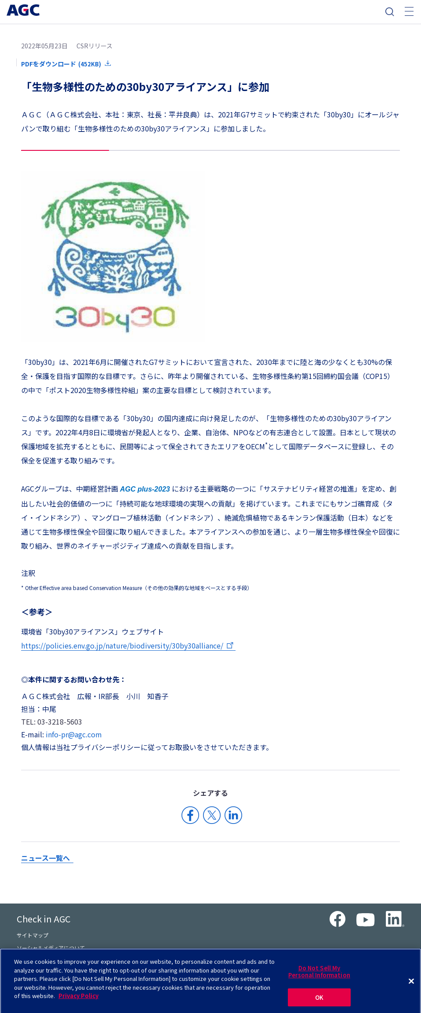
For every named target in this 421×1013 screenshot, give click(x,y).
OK (319, 1001)
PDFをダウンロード (61, 63)
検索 (389, 11)
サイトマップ (32, 935)
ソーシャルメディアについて (51, 947)
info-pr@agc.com (74, 734)
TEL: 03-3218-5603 (51, 721)
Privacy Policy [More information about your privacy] (78, 999)
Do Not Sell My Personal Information (319, 975)
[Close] (411, 985)
